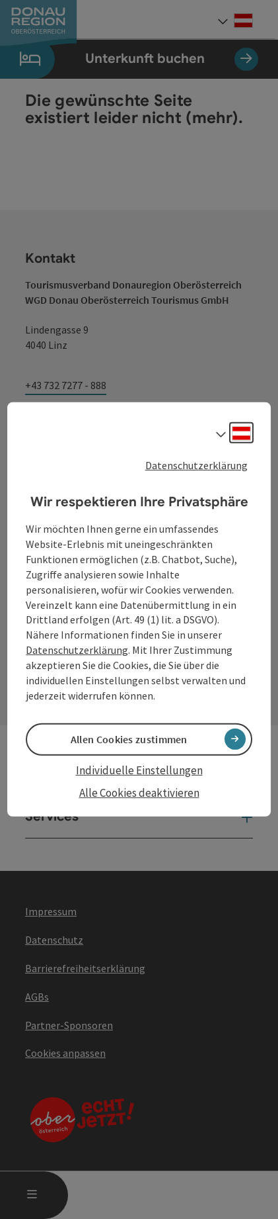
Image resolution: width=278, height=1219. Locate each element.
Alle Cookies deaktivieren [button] (139, 793)
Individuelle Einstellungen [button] (139, 770)
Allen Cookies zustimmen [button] (129, 739)
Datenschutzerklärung (196, 465)
